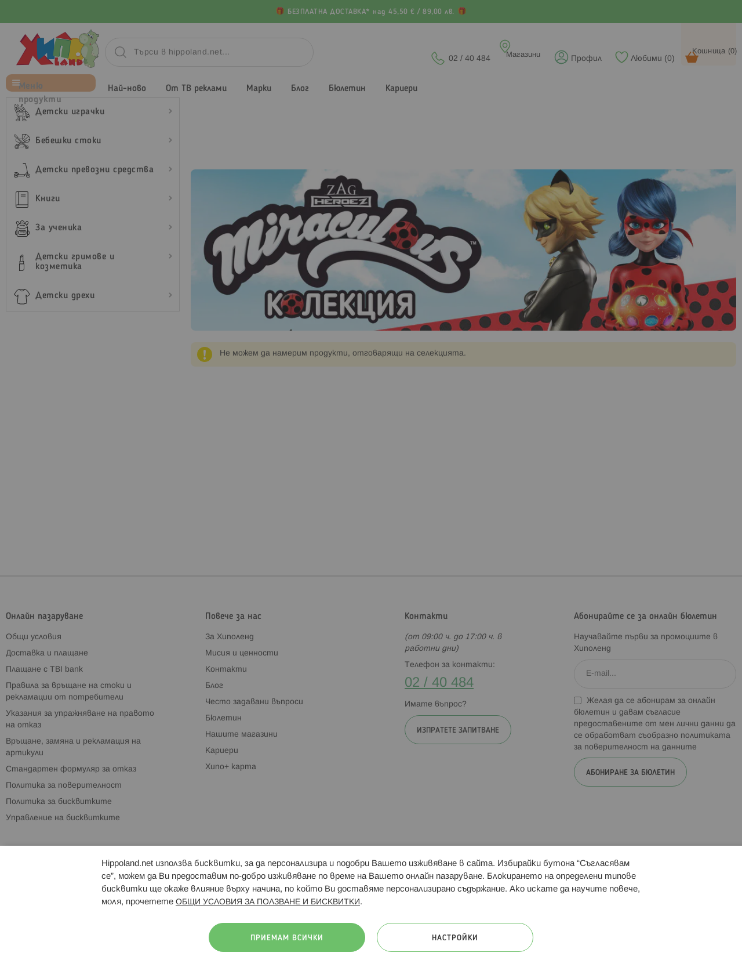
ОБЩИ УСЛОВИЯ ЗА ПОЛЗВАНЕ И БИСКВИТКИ (268, 902)
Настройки (455, 938)
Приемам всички (286, 938)
